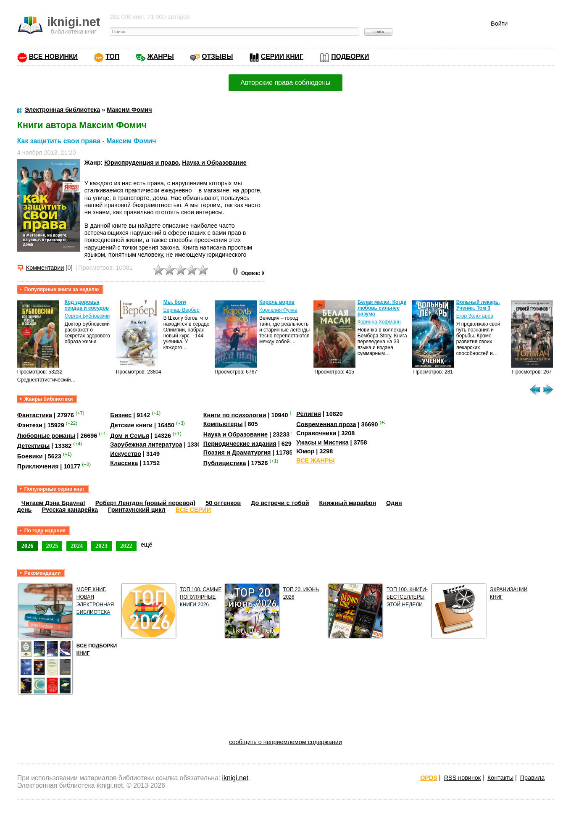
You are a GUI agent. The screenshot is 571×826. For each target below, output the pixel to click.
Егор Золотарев (474, 316)
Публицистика (224, 463)
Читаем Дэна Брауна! (53, 503)
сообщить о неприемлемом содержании (285, 742)
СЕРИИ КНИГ (282, 56)
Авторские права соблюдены (285, 82)
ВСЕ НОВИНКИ (53, 56)
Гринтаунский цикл (137, 509)
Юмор (305, 451)
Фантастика (34, 415)
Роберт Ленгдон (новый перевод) (145, 503)
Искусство (125, 453)
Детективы (33, 445)
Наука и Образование (214, 162)
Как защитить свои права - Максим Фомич (86, 141)
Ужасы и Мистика (322, 442)
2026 (27, 545)
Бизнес (121, 415)
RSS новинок (462, 777)
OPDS (428, 777)
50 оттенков (223, 503)
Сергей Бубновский (87, 316)
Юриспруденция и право (141, 162)
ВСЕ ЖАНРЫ (315, 460)
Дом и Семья (129, 435)
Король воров (277, 302)
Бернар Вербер (181, 310)
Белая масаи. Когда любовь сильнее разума (382, 308)
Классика (124, 463)
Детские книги (131, 425)
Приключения (38, 466)
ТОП (112, 56)
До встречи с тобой (280, 503)
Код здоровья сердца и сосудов (87, 305)
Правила (532, 777)
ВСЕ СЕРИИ (193, 509)
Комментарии (45, 267)
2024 (77, 545)
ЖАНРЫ (160, 56)
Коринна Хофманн (379, 322)
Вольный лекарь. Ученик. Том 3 (478, 305)
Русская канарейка (70, 509)
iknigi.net (235, 777)
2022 (126, 545)
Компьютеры (223, 424)
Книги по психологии (234, 415)
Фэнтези (29, 425)
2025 (52, 545)
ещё (147, 544)
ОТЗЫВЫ (217, 56)
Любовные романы (46, 435)
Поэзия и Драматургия (237, 452)
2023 (101, 545)
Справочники (316, 433)
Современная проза (326, 424)
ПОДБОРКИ (350, 56)
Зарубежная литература (146, 444)
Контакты (500, 777)
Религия (308, 413)
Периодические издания (239, 443)
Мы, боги (174, 302)
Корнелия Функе (278, 310)
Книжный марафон (347, 503)
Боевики (30, 456)
